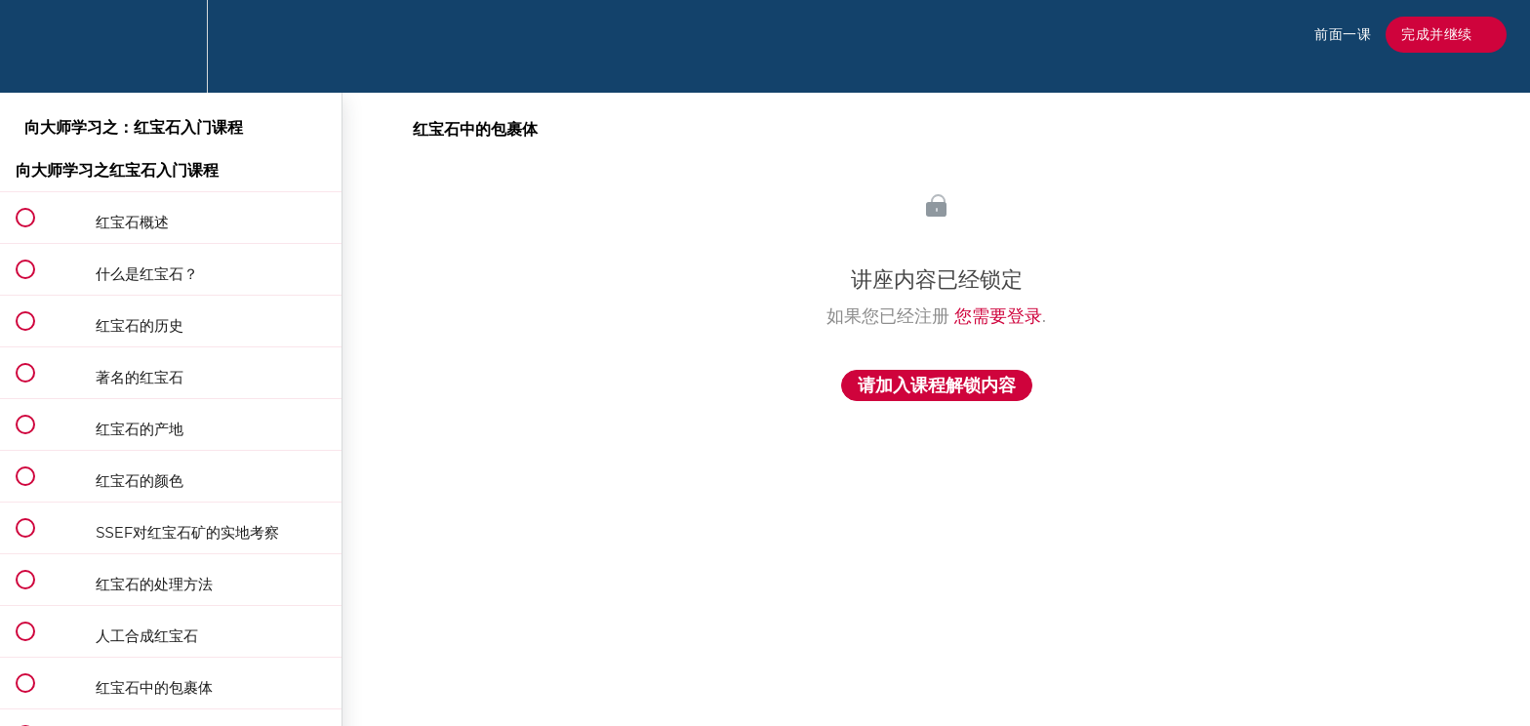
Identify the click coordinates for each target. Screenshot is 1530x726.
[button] (36, 46)
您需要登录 (998, 316)
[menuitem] (171, 46)
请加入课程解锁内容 (937, 385)
